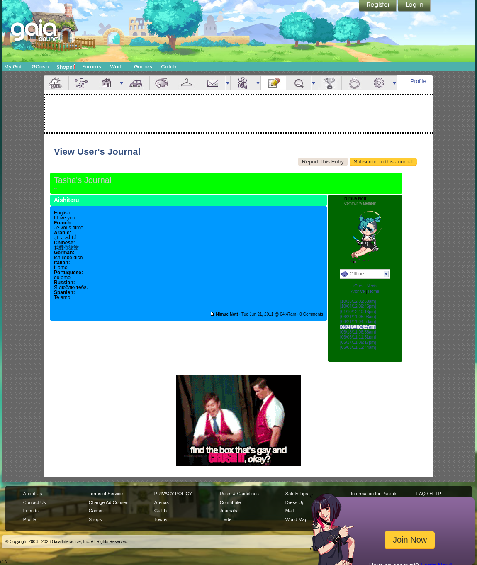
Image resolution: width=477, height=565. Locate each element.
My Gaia (14, 66)
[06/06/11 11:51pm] (358, 337)
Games (143, 66)
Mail (212, 83)
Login (414, 6)
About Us (32, 493)
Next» (372, 286)
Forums (91, 66)
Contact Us (34, 502)
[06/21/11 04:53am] (358, 321)
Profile (418, 81)
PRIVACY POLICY (173, 493)
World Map (296, 519)
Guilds (160, 510)
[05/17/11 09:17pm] (358, 342)
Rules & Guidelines (239, 493)
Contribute (230, 502)
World (117, 66)
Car (136, 83)
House (106, 83)
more (121, 83)
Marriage (354, 83)
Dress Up (294, 502)
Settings (379, 83)
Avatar (81, 83)
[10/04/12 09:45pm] (358, 306)
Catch (169, 66)
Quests (298, 83)
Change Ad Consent (109, 502)
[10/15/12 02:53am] (358, 301)
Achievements (328, 83)
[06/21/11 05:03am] (358, 316)
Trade (225, 519)
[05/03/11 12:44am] (358, 347)
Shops (66, 67)
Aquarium (162, 83)
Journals (228, 510)
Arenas (161, 502)
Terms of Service (106, 493)
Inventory (187, 83)
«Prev (358, 286)
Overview (56, 83)
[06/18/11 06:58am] (358, 332)
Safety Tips (296, 493)
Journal (273, 83)
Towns (160, 519)
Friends (243, 83)
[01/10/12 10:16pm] (358, 311)
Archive (358, 291)
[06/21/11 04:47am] (358, 327)
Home (373, 291)
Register (378, 6)
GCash (40, 66)
